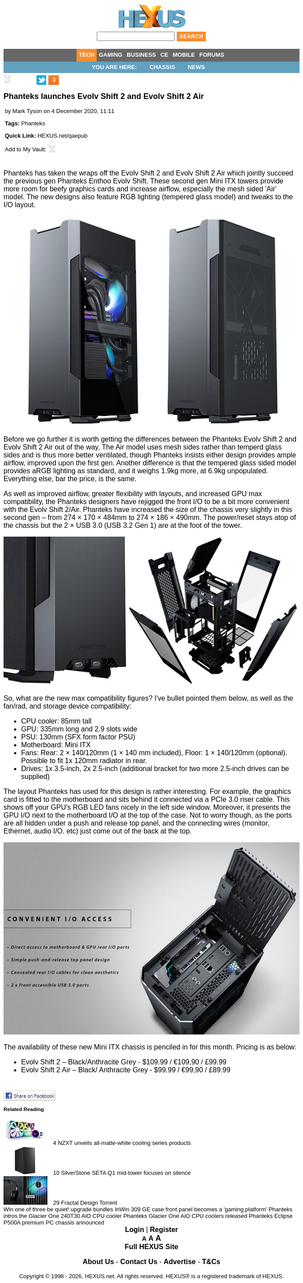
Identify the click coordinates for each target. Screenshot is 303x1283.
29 (56, 1202)
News (196, 67)
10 (56, 1173)
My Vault (34, 149)
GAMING (110, 54)
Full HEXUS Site (152, 1246)
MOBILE (184, 54)
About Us (98, 1261)
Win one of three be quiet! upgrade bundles (58, 1209)
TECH (86, 54)
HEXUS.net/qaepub (62, 135)
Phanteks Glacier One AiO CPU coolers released (185, 1216)
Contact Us (138, 1261)
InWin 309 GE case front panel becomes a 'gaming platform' (191, 1209)
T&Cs (211, 1261)
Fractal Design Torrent (89, 1202)
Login (134, 1229)
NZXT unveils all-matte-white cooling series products (124, 1143)
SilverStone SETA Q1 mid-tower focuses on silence (126, 1173)
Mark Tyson (27, 111)
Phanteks (33, 123)
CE (164, 54)
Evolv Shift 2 (140, 173)
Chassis (162, 67)
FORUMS (211, 54)
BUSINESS (141, 54)
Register (164, 1229)
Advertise (180, 1261)
